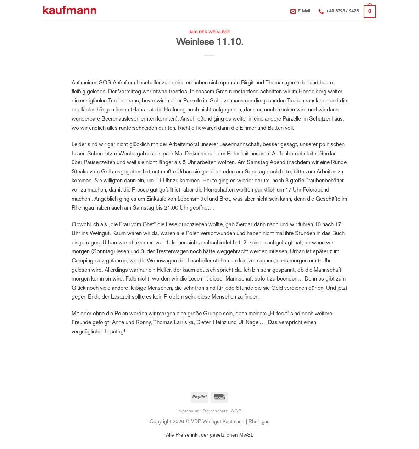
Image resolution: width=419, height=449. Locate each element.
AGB (236, 411)
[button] (370, 11)
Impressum (189, 411)
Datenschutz (215, 411)
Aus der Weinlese (209, 32)
